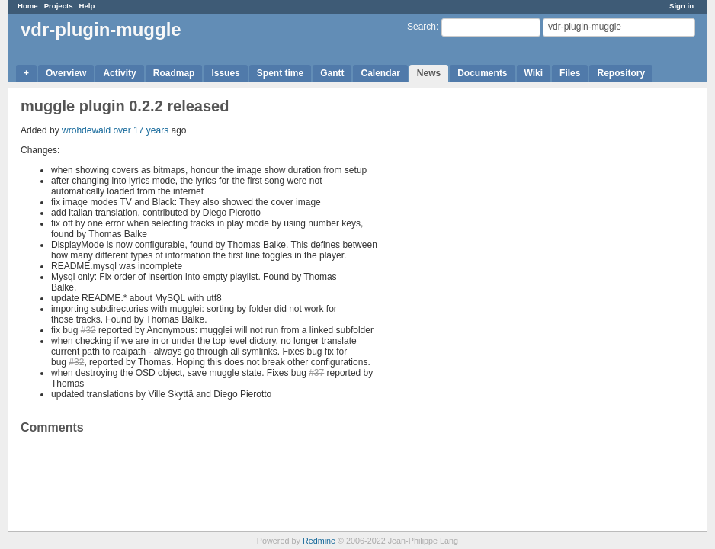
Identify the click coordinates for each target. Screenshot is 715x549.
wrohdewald (86, 130)
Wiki (533, 73)
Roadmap (174, 73)
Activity (119, 73)
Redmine (319, 540)
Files (569, 73)
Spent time (280, 73)
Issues (225, 73)
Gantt (332, 73)
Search (421, 26)
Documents (482, 73)
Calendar (380, 73)
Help (87, 6)
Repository (621, 73)
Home (28, 6)
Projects (58, 6)
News (429, 73)
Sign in (681, 6)
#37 (316, 373)
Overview (66, 73)
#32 (88, 330)
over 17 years (140, 130)
